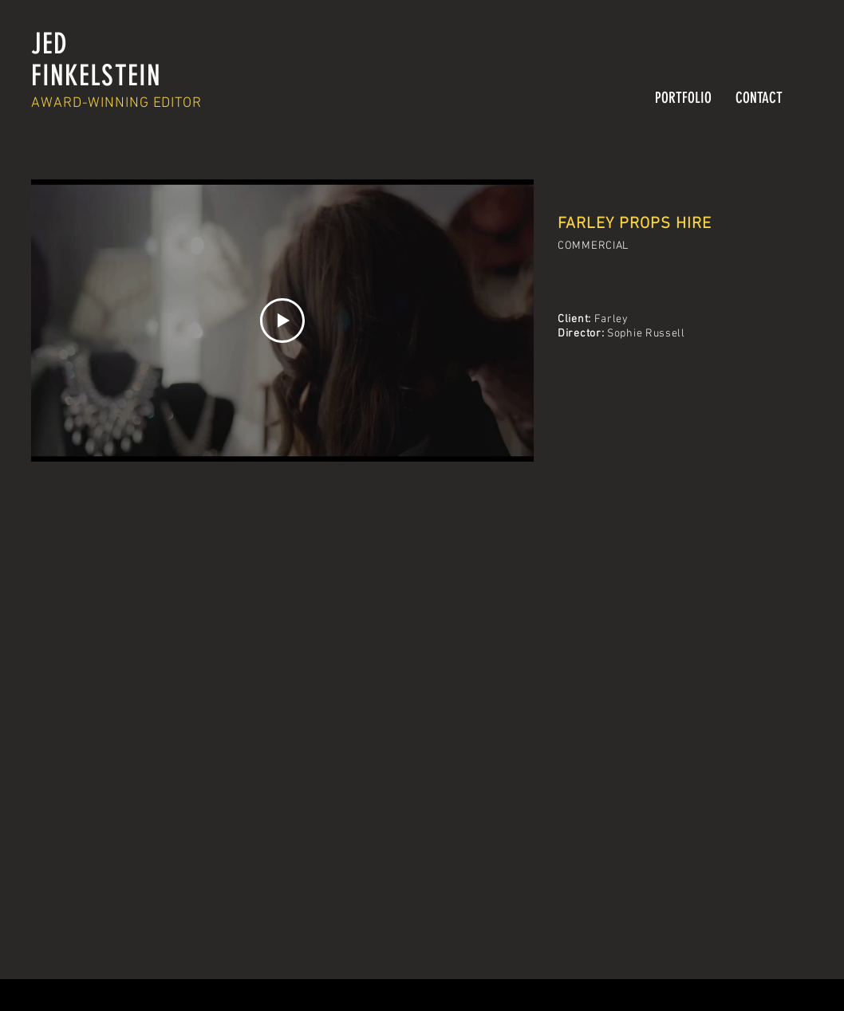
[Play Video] (282, 320)
